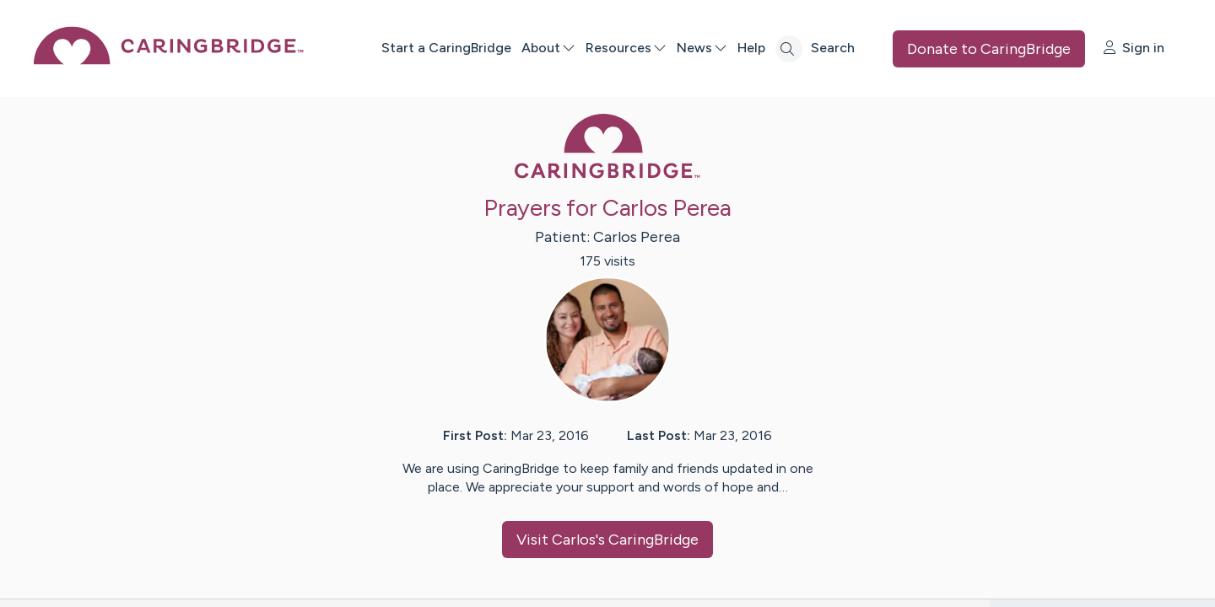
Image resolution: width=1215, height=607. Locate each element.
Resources (626, 48)
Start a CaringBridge (446, 48)
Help (751, 48)
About (548, 48)
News (702, 48)
